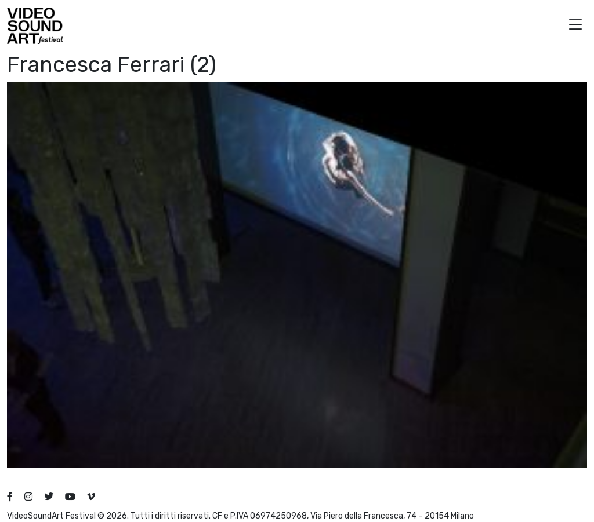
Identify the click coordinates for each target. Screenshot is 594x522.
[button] (575, 26)
